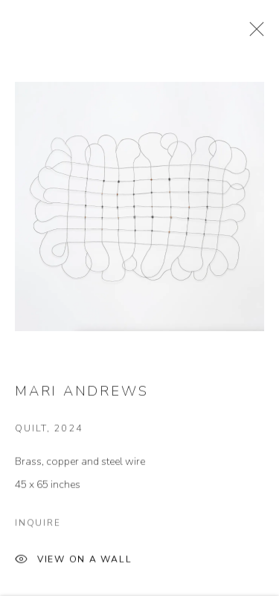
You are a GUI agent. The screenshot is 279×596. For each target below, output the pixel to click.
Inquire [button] (37, 533)
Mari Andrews (81, 402)
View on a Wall (73, 571)
